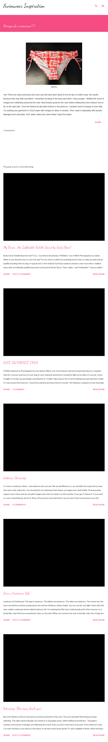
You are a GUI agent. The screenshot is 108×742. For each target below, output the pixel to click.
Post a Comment (21, 274)
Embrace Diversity (14, 478)
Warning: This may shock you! (22, 708)
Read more (99, 274)
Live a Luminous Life (16, 593)
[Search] (96, 5)
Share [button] (98, 122)
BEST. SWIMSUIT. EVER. (21, 363)
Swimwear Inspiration (24, 6)
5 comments (19, 504)
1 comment (18, 389)
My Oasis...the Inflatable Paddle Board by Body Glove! (37, 247)
